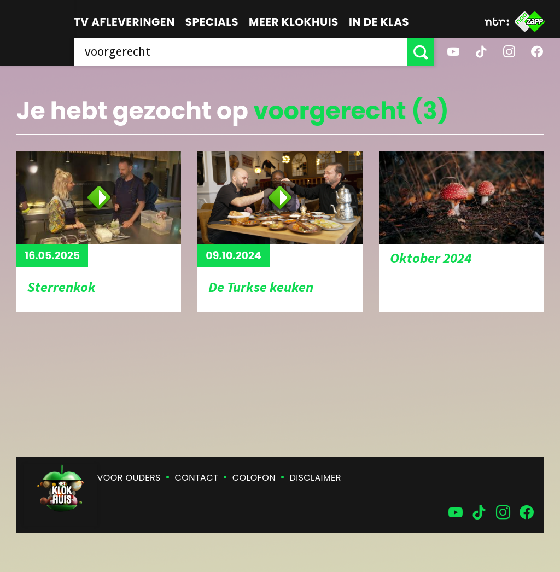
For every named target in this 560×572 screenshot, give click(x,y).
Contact (196, 477)
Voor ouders (129, 477)
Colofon (254, 477)
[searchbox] (240, 52)
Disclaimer (315, 477)
